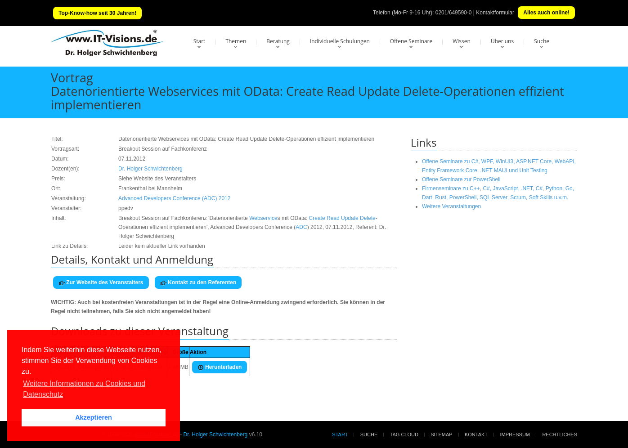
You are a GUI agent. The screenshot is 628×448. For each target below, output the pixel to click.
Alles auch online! (546, 12)
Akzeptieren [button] (93, 417)
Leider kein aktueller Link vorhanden (161, 246)
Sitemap (441, 434)
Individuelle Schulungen (340, 41)
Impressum (515, 434)
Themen (235, 41)
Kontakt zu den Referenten (198, 282)
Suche (541, 41)
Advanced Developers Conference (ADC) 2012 (174, 198)
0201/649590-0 (453, 12)
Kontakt (476, 434)
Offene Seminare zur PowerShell (461, 179)
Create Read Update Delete (342, 218)
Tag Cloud (404, 434)
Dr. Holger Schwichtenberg (150, 169)
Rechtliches (559, 434)
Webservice (263, 218)
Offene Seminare (411, 41)
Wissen (462, 41)
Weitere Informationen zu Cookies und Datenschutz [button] (84, 389)
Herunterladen (219, 367)
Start (199, 41)
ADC (301, 227)
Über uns (502, 41)
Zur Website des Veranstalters (101, 282)
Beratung (278, 41)
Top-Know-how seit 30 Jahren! (97, 13)
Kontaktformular (495, 12)
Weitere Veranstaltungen (451, 206)
